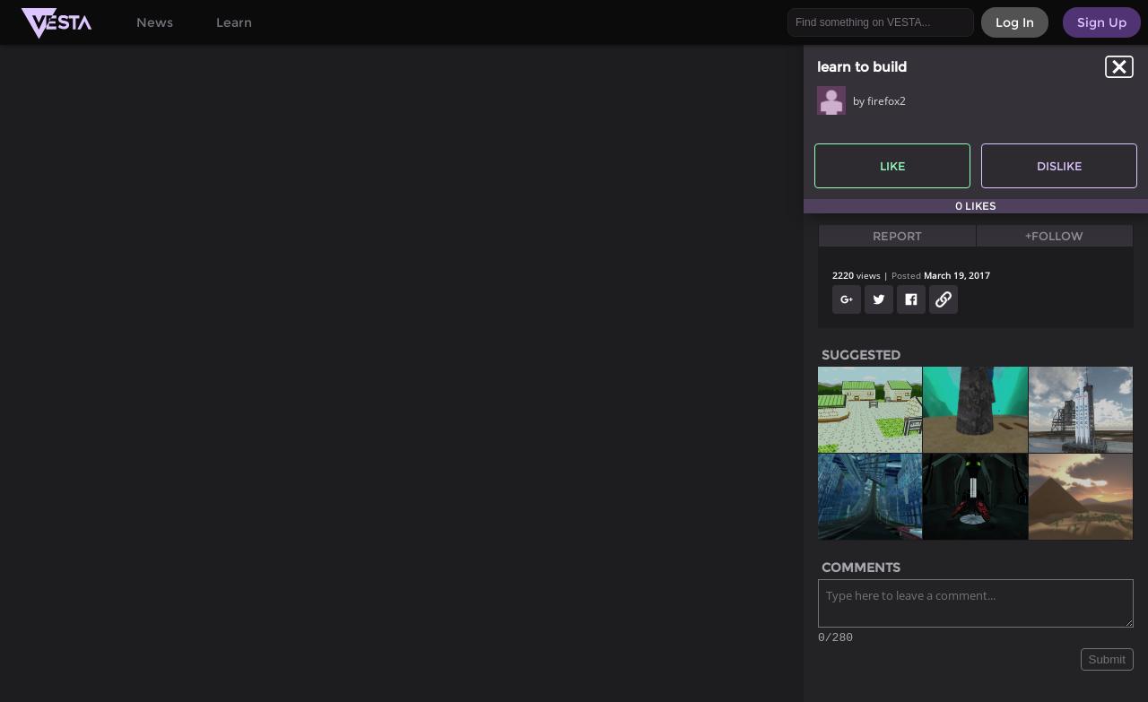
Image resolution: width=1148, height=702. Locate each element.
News (154, 22)
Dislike (1060, 166)
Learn (234, 22)
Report (897, 236)
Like (893, 166)
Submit (1107, 662)
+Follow (1054, 236)
